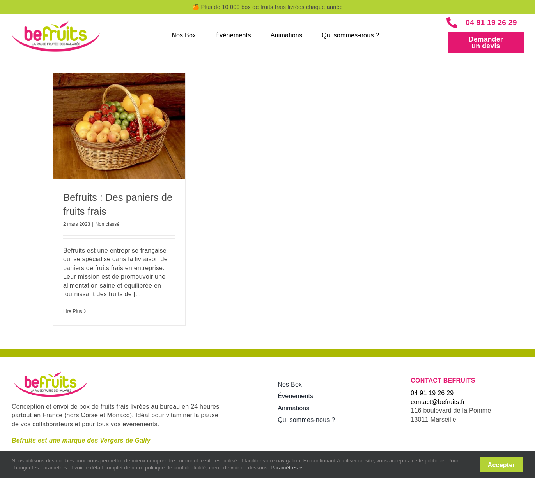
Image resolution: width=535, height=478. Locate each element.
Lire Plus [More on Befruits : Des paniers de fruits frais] (72, 311)
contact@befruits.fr (438, 402)
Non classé (108, 224)
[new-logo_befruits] (56, 21)
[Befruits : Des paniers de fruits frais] (119, 126)
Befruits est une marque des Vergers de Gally (81, 440)
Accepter (501, 465)
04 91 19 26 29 (492, 22)
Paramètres (287, 468)
